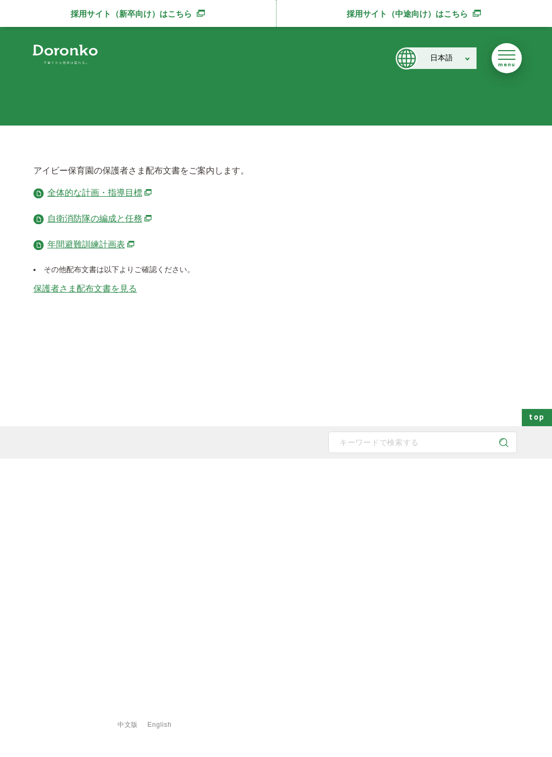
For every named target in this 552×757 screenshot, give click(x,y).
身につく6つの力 (284, 560)
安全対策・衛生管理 (289, 611)
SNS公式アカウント (73, 588)
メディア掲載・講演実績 (449, 560)
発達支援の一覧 (366, 525)
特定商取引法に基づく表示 (300, 708)
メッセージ (193, 508)
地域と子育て (279, 542)
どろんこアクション (442, 508)
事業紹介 (356, 577)
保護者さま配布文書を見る (85, 288)
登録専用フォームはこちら (76, 690)
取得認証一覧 (196, 594)
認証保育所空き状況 (442, 594)
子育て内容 (276, 594)
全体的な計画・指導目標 (100, 192)
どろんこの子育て (280, 486)
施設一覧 (356, 542)
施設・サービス (360, 486)
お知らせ (426, 542)
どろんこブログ (436, 525)
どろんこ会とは (194, 486)
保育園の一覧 (362, 508)
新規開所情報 (432, 577)
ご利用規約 (218, 708)
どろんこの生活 (282, 577)
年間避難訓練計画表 (91, 244)
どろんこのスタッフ (206, 542)
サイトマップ (66, 708)
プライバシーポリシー (143, 708)
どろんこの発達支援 (289, 525)
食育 (349, 594)
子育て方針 (193, 525)
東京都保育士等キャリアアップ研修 (465, 611)
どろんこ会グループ (72, 546)
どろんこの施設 (199, 577)
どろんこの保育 (282, 508)
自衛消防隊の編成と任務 (100, 218)
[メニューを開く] (507, 58)
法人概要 (190, 560)
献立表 (353, 560)
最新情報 (421, 486)
